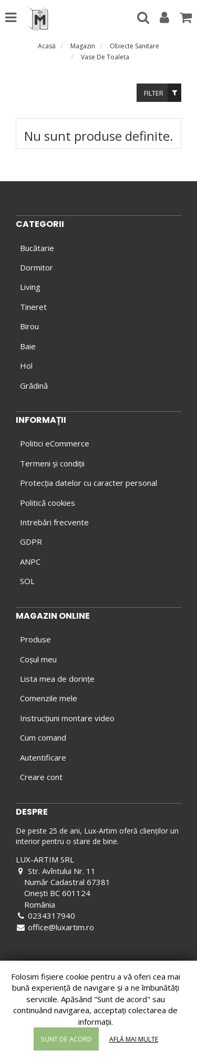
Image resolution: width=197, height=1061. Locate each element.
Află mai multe (133, 1039)
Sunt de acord (66, 1039)
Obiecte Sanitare (134, 45)
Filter (162, 93)
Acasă (47, 45)
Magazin (82, 45)
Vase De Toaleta (105, 57)
